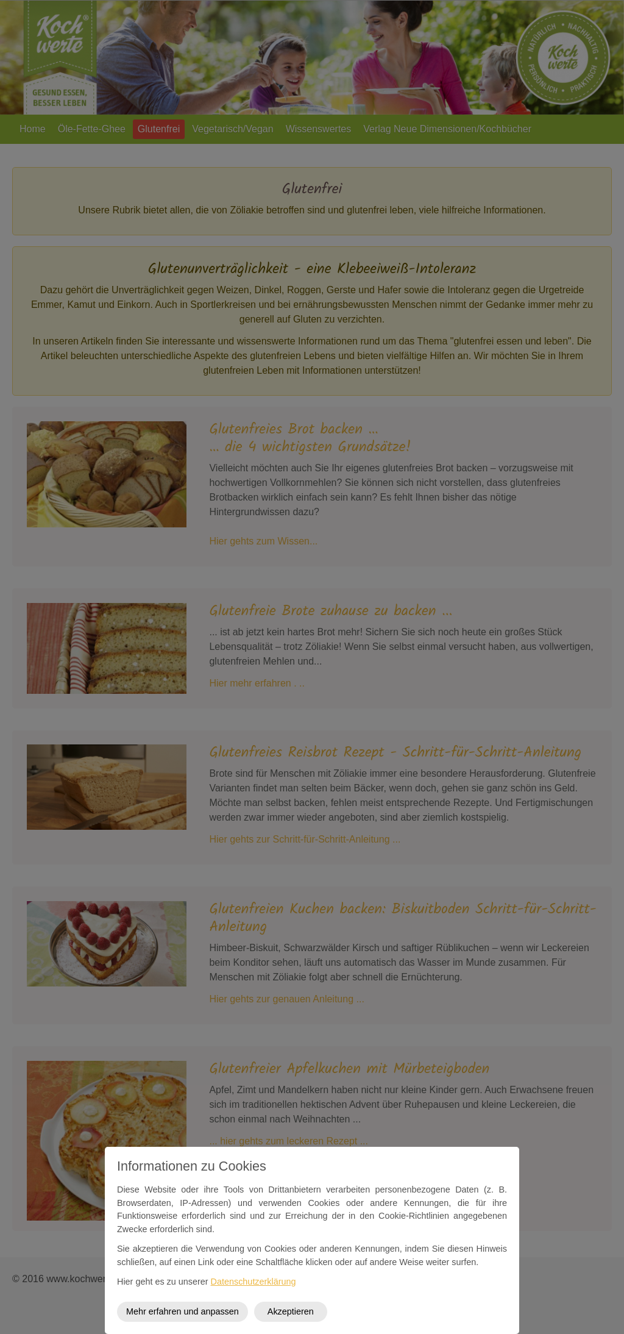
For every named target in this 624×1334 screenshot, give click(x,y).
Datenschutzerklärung (253, 1281)
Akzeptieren (291, 1311)
